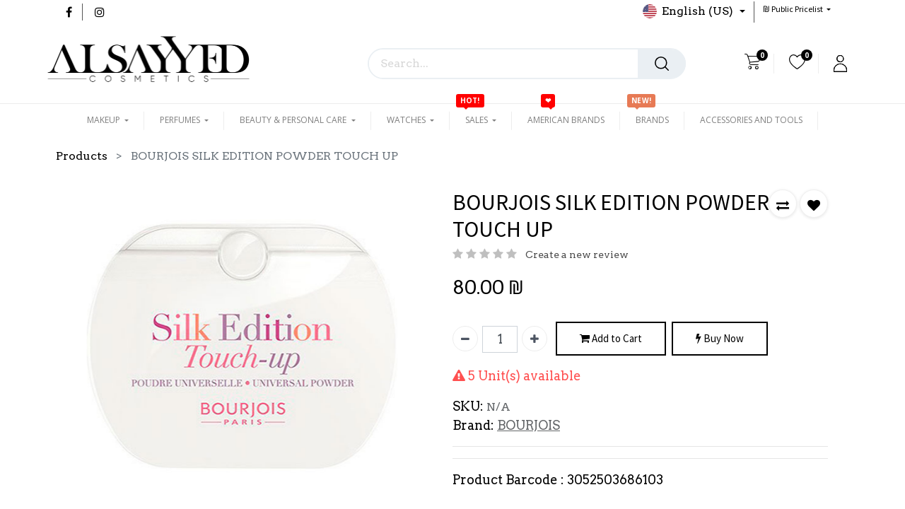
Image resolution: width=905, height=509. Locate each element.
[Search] (662, 63)
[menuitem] (566, 120)
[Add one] (534, 338)
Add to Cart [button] (611, 339)
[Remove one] (465, 338)
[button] (797, 9)
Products (81, 156)
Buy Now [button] (720, 339)
